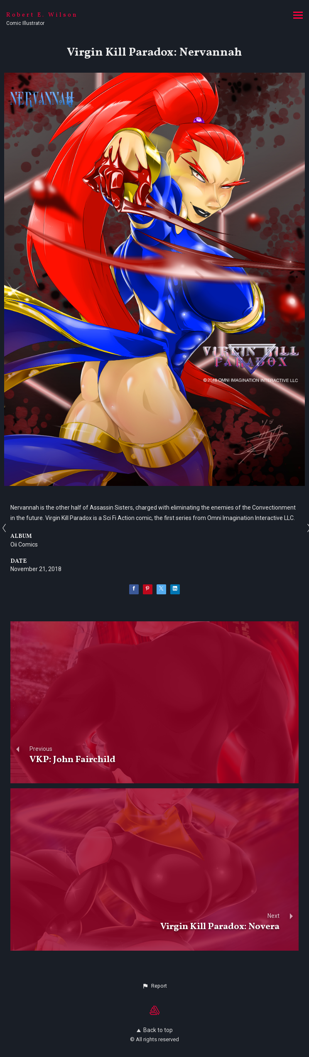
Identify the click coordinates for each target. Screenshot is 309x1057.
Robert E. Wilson (42, 15)
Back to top (155, 1030)
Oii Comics (24, 544)
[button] (154, 986)
